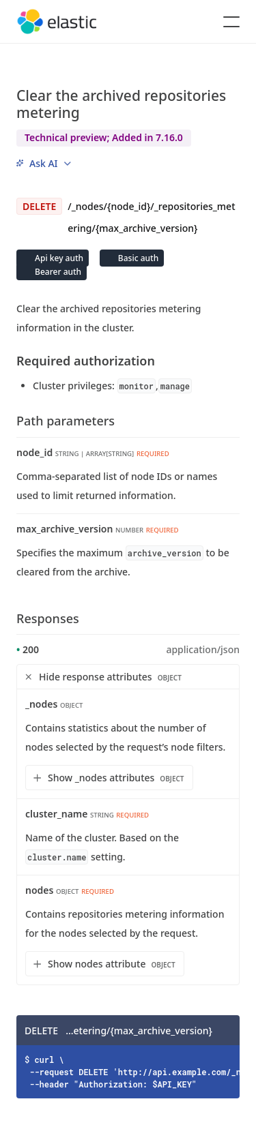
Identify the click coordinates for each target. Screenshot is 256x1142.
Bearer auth (57, 271)
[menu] (43, 163)
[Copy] (224, 1030)
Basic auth (137, 258)
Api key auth (58, 258)
